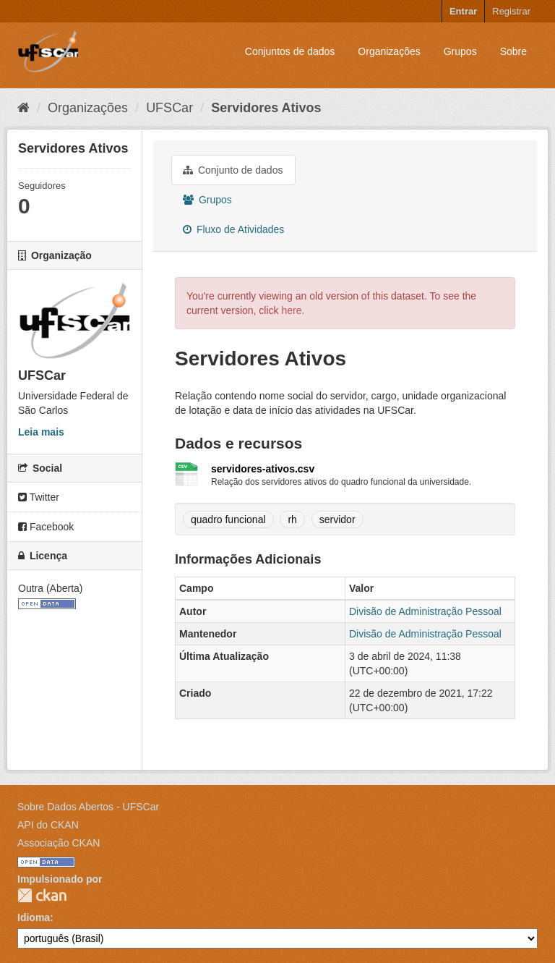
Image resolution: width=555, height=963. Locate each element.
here (291, 310)
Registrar (511, 11)
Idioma (33, 917)
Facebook (46, 527)
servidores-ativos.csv (262, 469)
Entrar (463, 11)
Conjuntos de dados (290, 51)
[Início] (23, 108)
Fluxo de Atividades (233, 229)
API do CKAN (48, 825)
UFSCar (169, 108)
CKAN (41, 895)
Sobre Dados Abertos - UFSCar (88, 807)
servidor (337, 519)
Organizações (389, 51)
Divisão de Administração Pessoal (425, 611)
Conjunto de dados (233, 170)
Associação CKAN (58, 843)
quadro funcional (228, 519)
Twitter (38, 497)
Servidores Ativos (266, 108)
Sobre (513, 51)
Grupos (460, 51)
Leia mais (41, 432)
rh (292, 519)
